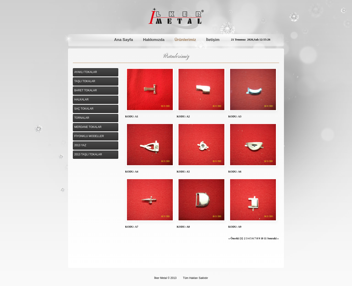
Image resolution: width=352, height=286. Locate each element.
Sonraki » (273, 238)
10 (262, 238)
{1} (241, 238)
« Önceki (234, 238)
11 (265, 238)
